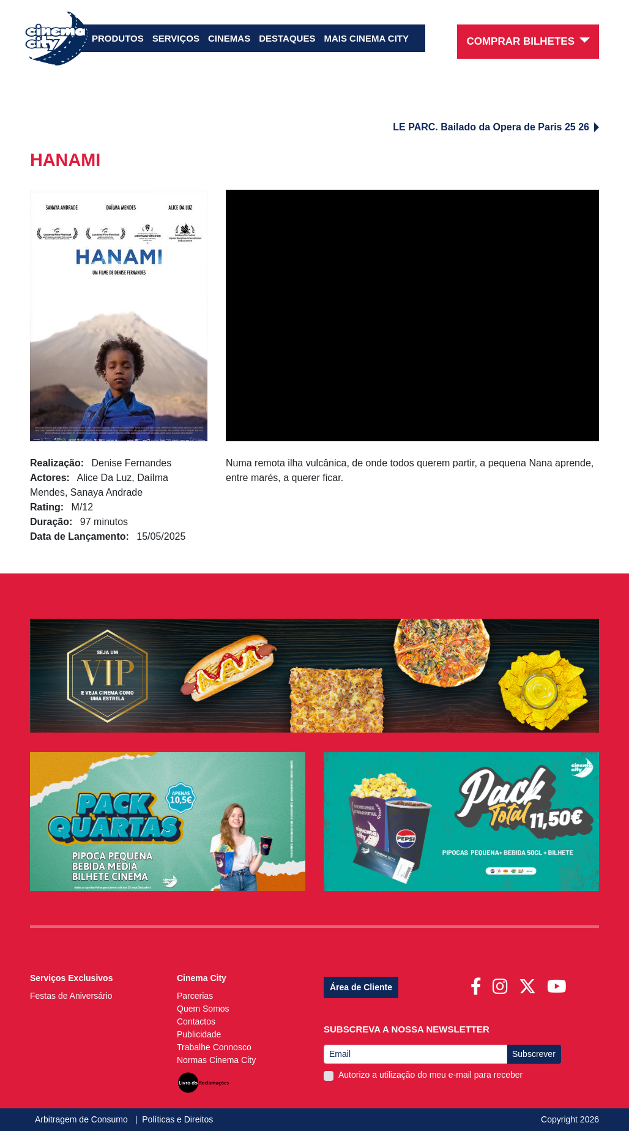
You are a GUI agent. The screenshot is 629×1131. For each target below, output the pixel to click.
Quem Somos (203, 1008)
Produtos (118, 38)
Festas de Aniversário (71, 996)
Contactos (196, 1021)
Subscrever (534, 1054)
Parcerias (195, 996)
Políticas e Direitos (177, 1119)
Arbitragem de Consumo (82, 1119)
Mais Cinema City (366, 38)
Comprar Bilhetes (528, 41)
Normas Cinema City (216, 1060)
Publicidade (199, 1034)
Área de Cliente (361, 987)
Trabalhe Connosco (214, 1047)
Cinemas (229, 38)
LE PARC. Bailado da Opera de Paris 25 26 (496, 127)
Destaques (287, 38)
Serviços (175, 38)
